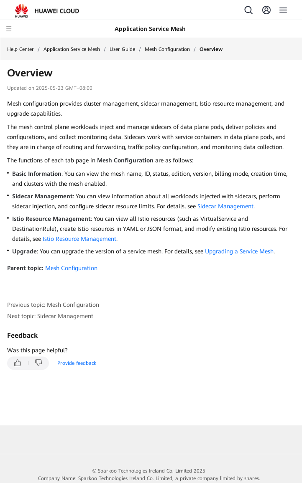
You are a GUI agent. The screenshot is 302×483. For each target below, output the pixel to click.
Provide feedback (76, 363)
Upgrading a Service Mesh (239, 251)
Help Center (20, 49)
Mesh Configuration (167, 49)
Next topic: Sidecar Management (50, 316)
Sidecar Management (225, 206)
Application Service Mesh (72, 49)
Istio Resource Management (79, 238)
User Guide (122, 49)
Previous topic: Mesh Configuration (53, 304)
